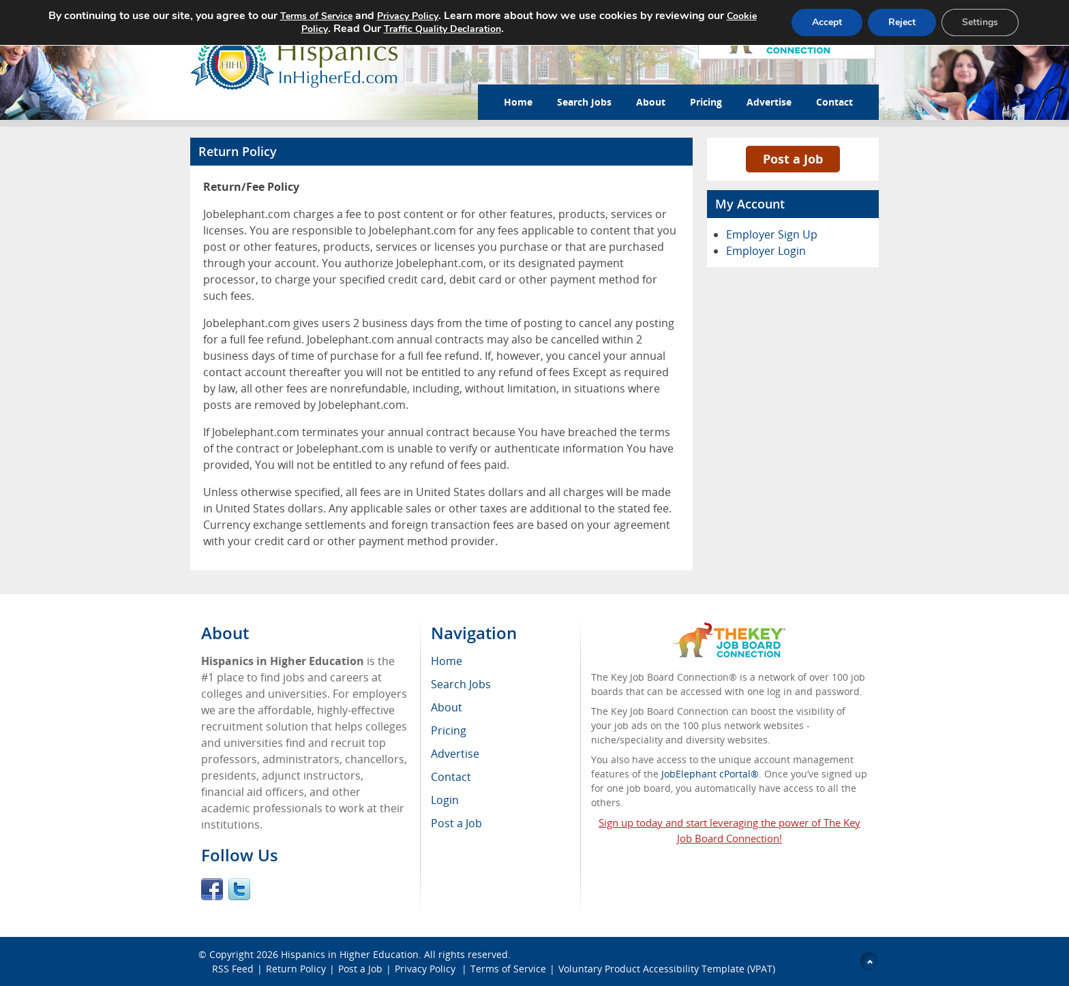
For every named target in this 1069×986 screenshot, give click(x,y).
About (650, 101)
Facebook (212, 889)
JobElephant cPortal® (710, 773)
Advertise (769, 101)
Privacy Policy (426, 968)
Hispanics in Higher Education (350, 954)
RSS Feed (233, 968)
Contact (834, 101)
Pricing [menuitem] (448, 730)
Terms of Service (508, 968)
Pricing (706, 101)
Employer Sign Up (771, 234)
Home (518, 101)
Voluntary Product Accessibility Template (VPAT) (666, 968)
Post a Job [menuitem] (456, 823)
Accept (827, 22)
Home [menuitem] (446, 660)
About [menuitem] (446, 707)
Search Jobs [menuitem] (461, 684)
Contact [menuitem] (451, 776)
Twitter (239, 889)
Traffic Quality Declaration (441, 28)
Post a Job (793, 159)
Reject (902, 22)
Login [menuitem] (445, 799)
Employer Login (766, 250)
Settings (980, 22)
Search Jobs (584, 101)
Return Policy (296, 968)
